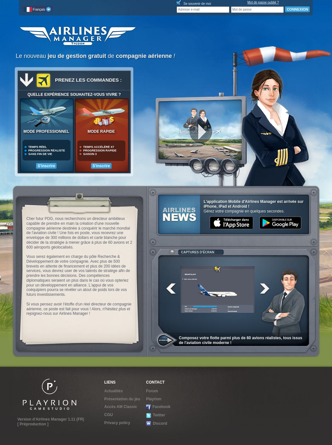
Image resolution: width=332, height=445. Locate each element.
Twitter (155, 415)
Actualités (113, 391)
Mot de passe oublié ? (263, 2)
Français (37, 9)
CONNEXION (297, 9)
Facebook (158, 407)
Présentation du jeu (122, 399)
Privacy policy (117, 423)
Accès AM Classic (120, 406)
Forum (152, 391)
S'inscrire (46, 166)
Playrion (153, 399)
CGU (108, 415)
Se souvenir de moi (197, 3)
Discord (156, 423)
